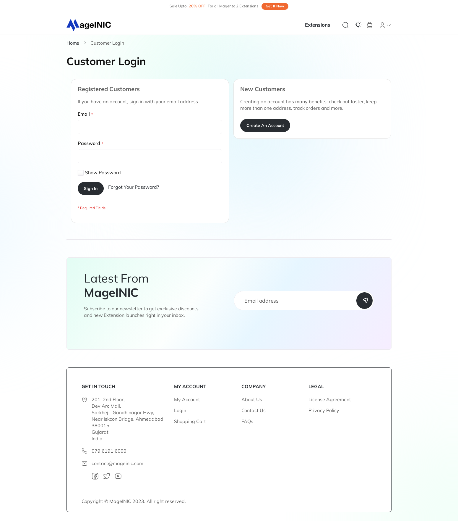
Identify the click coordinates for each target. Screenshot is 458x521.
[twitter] (106, 476)
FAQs (247, 421)
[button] (385, 25)
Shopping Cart (190, 421)
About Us (251, 399)
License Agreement (329, 399)
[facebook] (95, 476)
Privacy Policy (323, 410)
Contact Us (253, 410)
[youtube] (118, 476)
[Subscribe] (364, 300)
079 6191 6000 (109, 451)
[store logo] (88, 25)
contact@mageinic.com (117, 463)
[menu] (320, 25)
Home (72, 43)
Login (180, 410)
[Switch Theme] (358, 25)
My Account (187, 399)
